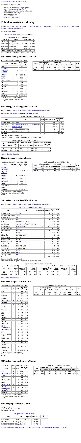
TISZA (3, 93)
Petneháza (29, 11)
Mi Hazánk (4, 84)
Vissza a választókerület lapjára (10, 154)
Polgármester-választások (15, 28)
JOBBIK (18, 213)
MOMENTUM (5, 384)
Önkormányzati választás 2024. (10, 1)
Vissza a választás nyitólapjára (51, 427)
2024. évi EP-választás (7, 26)
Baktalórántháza (19, 9)
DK (17, 219)
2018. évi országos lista (62, 26)
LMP (17, 254)
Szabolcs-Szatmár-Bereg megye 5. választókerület (27, 110)
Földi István (28, 113)
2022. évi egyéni (21, 26)
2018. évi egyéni (48, 26)
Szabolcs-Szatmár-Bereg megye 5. (14, 34)
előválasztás (16, 113)
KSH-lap (7, 17)
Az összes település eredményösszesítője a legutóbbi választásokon (20, 427)
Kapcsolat (65, 427)
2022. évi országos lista (34, 26)
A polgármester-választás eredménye (24, 413)
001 (36, 67)
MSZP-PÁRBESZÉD (5, 326)
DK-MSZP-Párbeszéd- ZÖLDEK (4, 70)
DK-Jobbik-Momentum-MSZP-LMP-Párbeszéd (26, 124)
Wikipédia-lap (16, 17)
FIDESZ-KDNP (4, 75)
